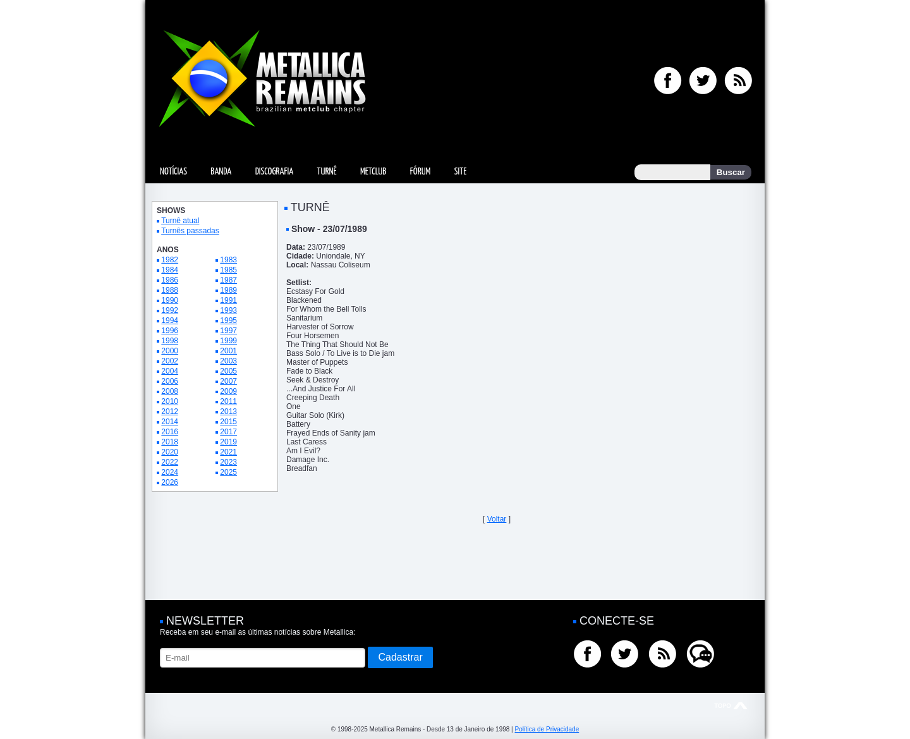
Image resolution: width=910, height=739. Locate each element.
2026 (169, 482)
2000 (169, 350)
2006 (169, 381)
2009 (228, 391)
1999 (228, 340)
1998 (169, 340)
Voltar (497, 519)
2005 (228, 371)
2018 (169, 441)
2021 (228, 452)
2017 (228, 431)
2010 (169, 401)
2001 (228, 350)
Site (460, 171)
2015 (228, 421)
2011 (228, 401)
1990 (169, 300)
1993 (228, 310)
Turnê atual (180, 220)
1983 (228, 259)
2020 (169, 452)
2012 (169, 411)
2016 (169, 431)
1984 (169, 270)
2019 (228, 441)
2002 (169, 361)
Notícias (173, 171)
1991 (228, 300)
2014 (169, 421)
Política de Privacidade (546, 729)
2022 (169, 462)
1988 (169, 290)
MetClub (373, 171)
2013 (228, 411)
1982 (169, 259)
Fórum (420, 171)
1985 (228, 270)
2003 (228, 361)
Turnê (327, 171)
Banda (220, 171)
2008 (169, 391)
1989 (228, 290)
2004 (169, 371)
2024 (169, 472)
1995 (228, 320)
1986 (169, 280)
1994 (169, 320)
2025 (228, 472)
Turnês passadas (190, 230)
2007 (228, 381)
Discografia (274, 171)
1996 (169, 330)
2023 (228, 462)
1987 (228, 280)
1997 (228, 330)
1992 (169, 310)
